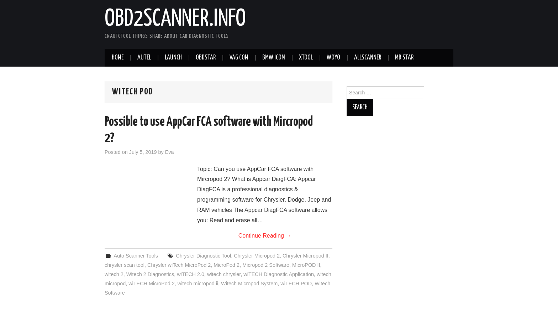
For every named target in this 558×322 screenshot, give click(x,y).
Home (117, 57)
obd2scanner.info (175, 19)
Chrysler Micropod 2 (257, 256)
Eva (169, 152)
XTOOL (306, 57)
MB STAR (404, 57)
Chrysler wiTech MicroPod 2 (179, 265)
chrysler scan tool (124, 265)
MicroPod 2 (226, 265)
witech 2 (114, 274)
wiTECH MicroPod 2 (151, 283)
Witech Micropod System (249, 283)
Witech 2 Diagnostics (150, 274)
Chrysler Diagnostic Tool (203, 256)
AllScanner (367, 57)
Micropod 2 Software (265, 265)
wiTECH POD (296, 283)
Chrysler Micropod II (305, 256)
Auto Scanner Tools (136, 256)
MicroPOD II (306, 265)
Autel (144, 57)
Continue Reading (264, 236)
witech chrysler (224, 274)
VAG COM (239, 57)
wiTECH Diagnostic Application (278, 274)
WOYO (333, 57)
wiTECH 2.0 (190, 274)
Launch (173, 57)
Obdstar (206, 57)
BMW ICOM (273, 57)
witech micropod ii (198, 283)
